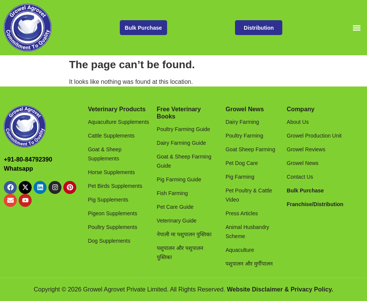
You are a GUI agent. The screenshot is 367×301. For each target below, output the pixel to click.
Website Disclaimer (255, 289)
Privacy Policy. (312, 289)
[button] (357, 27)
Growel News (244, 109)
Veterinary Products (116, 109)
